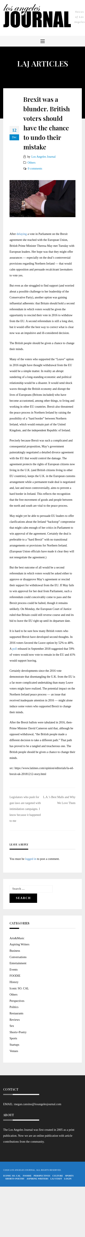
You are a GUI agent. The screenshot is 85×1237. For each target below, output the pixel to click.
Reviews (15, 1019)
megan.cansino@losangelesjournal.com (37, 1104)
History (14, 982)
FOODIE (15, 975)
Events (14, 969)
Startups (14, 1044)
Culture (57, 1176)
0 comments (35, 168)
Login (68, 1179)
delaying (22, 234)
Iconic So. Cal (12, 1176)
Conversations (18, 957)
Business (15, 950)
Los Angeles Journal (43, 156)
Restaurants (16, 1013)
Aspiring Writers (19, 944)
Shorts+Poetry (18, 1032)
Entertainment (18, 963)
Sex (12, 1025)
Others (31, 162)
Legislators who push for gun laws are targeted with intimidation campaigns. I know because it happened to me (25, 809)
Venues (14, 1051)
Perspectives (17, 1001)
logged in (30, 859)
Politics (14, 1007)
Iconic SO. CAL (19, 988)
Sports (13, 1038)
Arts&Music (17, 938)
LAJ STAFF (56, 1179)
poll (15, 648)
